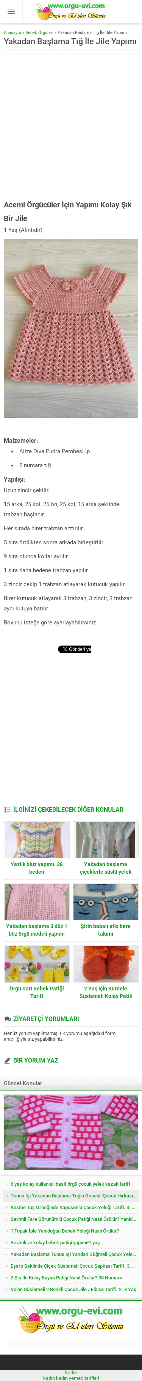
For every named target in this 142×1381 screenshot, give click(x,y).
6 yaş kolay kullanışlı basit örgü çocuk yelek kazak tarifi (70, 1184)
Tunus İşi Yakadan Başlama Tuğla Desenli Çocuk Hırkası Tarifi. (75, 1196)
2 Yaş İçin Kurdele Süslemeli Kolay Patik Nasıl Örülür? (106, 996)
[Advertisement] (71, 127)
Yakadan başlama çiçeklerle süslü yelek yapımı (105, 871)
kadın (71, 1372)
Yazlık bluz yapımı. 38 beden (37, 868)
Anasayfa (12, 32)
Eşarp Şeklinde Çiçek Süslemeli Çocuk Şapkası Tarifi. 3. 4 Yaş (75, 1266)
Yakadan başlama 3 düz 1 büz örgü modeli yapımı (36, 930)
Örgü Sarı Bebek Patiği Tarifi (36, 992)
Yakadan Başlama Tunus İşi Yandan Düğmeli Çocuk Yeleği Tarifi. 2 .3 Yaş (75, 1254)
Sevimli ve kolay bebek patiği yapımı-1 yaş (55, 1242)
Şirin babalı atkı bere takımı (106, 930)
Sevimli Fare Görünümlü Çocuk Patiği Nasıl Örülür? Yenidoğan (75, 1219)
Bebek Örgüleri (39, 32)
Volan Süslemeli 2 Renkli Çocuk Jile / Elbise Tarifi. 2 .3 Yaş (73, 1289)
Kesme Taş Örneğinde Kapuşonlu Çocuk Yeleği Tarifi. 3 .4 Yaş (75, 1207)
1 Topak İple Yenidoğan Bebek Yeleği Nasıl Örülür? (65, 1231)
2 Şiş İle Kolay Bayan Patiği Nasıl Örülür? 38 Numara (66, 1278)
